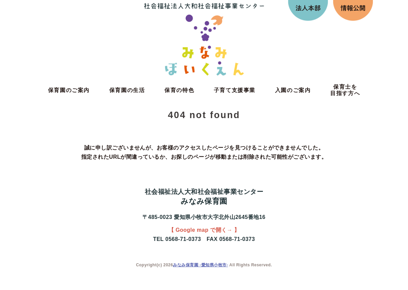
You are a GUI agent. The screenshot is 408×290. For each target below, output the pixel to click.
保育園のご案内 (69, 90)
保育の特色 (179, 90)
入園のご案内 (293, 90)
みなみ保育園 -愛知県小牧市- (200, 265)
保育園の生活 (127, 90)
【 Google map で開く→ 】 (204, 230)
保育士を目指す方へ (345, 90)
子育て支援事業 (234, 90)
